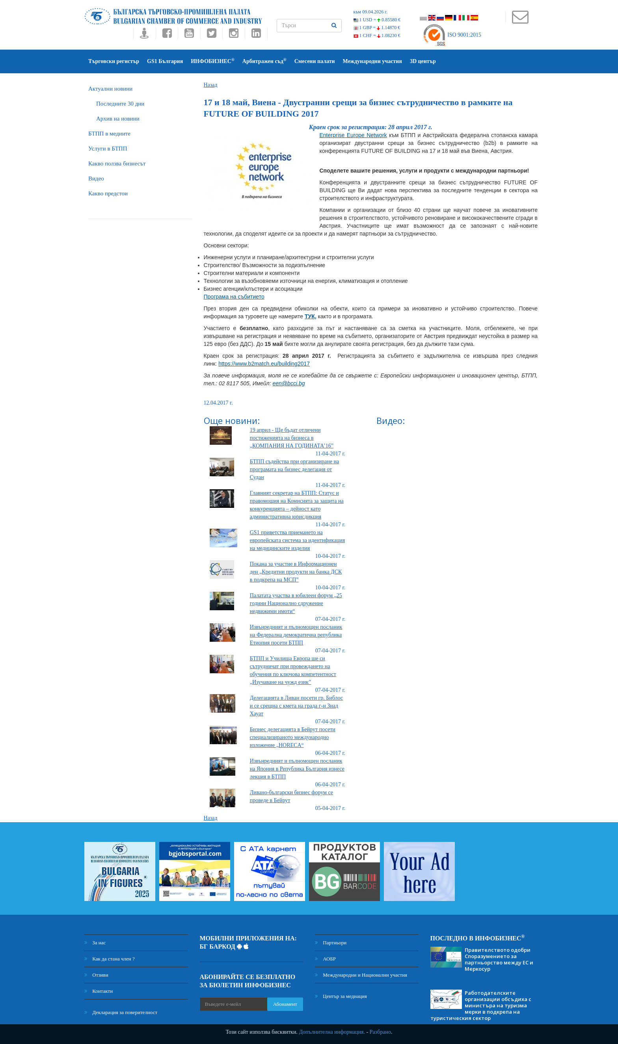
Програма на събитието (234, 297)
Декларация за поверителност (120, 1012)
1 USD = (377, 19)
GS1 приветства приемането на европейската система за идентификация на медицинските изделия (297, 540)
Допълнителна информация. (332, 1032)
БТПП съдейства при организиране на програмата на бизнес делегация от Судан (294, 469)
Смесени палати (314, 61)
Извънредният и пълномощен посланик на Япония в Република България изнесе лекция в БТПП (297, 769)
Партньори (330, 943)
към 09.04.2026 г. (370, 12)
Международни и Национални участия (361, 975)
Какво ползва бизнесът (117, 163)
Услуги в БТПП (107, 148)
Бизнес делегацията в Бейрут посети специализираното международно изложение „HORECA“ (292, 737)
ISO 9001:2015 (452, 35)
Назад (211, 85)
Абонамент (285, 1004)
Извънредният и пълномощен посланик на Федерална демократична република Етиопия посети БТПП (296, 635)
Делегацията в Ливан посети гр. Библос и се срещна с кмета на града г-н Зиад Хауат (296, 706)
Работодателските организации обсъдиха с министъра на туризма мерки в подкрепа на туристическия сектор (480, 1005)
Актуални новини (110, 88)
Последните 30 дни (120, 103)
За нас (95, 943)
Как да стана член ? (109, 959)
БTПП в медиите (109, 133)
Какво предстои (108, 193)
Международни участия (372, 61)
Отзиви (96, 975)
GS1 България (165, 61)
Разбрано (380, 1032)
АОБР (325, 959)
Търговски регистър (113, 61)
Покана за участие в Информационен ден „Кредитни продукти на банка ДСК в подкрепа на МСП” (296, 572)
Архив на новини (118, 118)
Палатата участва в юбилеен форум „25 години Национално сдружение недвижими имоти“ (296, 603)
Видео (96, 178)
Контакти (98, 991)
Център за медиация (341, 996)
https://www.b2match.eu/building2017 (264, 363)
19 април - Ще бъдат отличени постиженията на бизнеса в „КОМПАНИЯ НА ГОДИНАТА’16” (291, 438)
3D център (423, 61)
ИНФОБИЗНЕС (213, 61)
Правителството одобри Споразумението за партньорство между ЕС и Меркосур (499, 959)
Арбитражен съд (264, 61)
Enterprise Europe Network (353, 135)
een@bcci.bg (289, 383)
